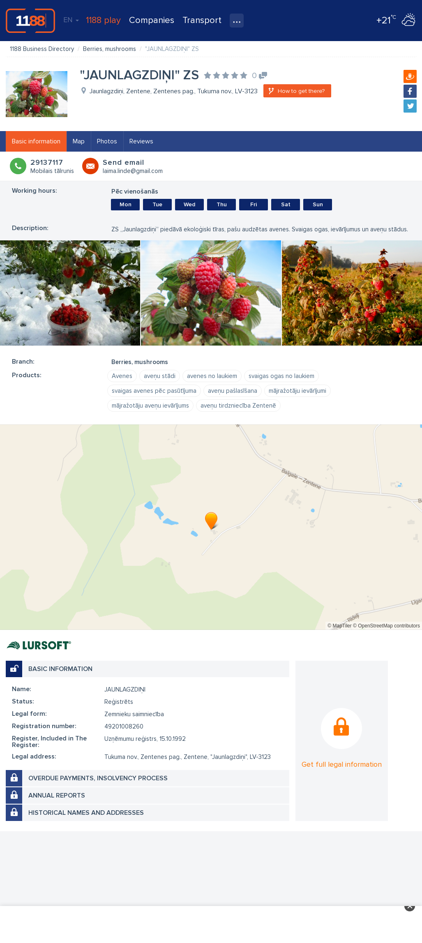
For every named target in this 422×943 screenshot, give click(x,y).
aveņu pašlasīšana (232, 390)
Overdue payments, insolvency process (98, 778)
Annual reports (56, 795)
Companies (151, 20)
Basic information (36, 141)
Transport (201, 20)
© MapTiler (339, 626)
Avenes (122, 376)
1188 (30, 20)
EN (71, 19)
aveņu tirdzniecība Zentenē (238, 405)
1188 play (103, 20)
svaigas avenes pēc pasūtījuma (154, 390)
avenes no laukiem (212, 376)
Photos (107, 141)
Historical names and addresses (86, 813)
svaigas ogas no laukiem (281, 376)
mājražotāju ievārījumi (297, 390)
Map (79, 141)
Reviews (141, 141)
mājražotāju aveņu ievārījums (150, 405)
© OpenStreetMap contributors (386, 626)
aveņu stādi (159, 376)
